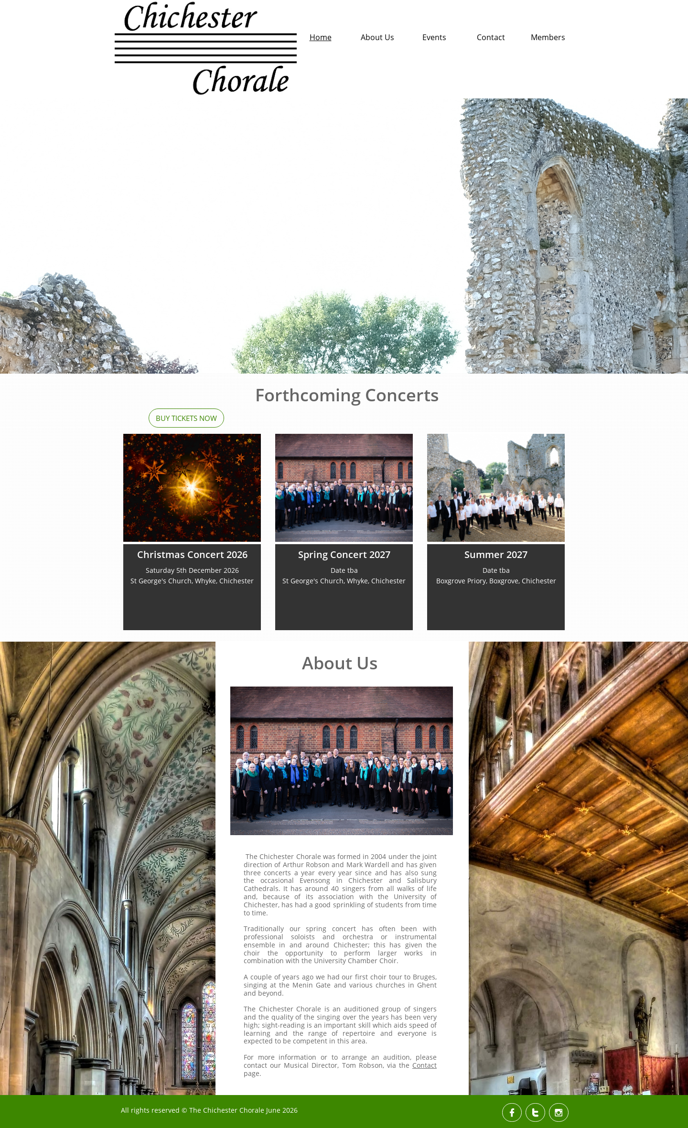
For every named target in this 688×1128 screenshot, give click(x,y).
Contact (424, 1065)
